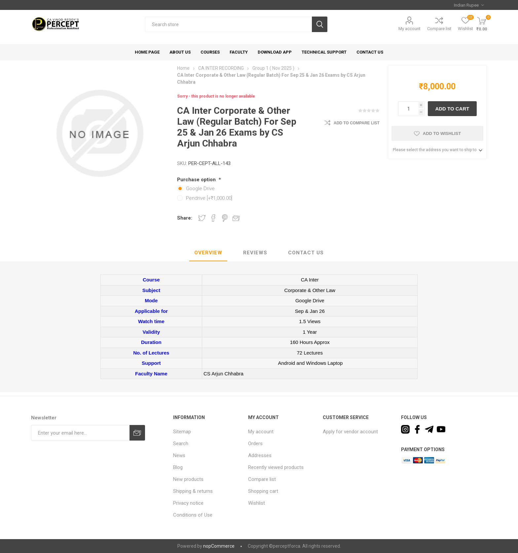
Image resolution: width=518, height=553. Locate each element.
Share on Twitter (201, 218)
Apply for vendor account (350, 432)
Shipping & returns (193, 491)
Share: (184, 218)
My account (409, 28)
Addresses (260, 455)
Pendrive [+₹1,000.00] (209, 198)
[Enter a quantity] (408, 108)
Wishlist (256, 503)
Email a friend (236, 218)
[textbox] (228, 24)
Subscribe (137, 433)
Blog (178, 467)
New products (188, 479)
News (179, 455)
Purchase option (197, 180)
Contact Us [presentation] (306, 253)
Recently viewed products (276, 467)
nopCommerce (219, 546)
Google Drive (200, 188)
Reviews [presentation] (255, 253)
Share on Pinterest (224, 218)
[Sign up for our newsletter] (80, 433)
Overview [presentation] (208, 253)
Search (319, 24)
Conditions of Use (192, 515)
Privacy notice (188, 503)
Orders (255, 444)
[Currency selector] (469, 5)
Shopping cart (263, 491)
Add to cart (452, 108)
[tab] (208, 253)
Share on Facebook (213, 218)
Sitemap (182, 432)
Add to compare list (357, 123)
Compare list (439, 28)
